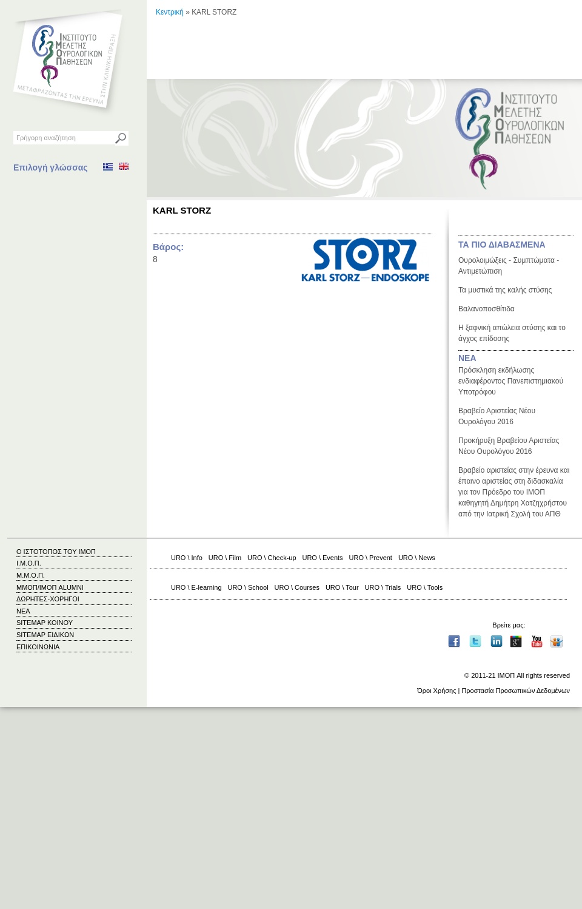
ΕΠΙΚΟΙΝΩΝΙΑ (37, 646)
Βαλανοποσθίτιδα (486, 309)
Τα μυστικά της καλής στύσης (505, 290)
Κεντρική (170, 12)
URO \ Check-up (271, 557)
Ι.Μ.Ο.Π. (28, 563)
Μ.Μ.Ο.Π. (30, 575)
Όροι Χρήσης (436, 690)
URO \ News (416, 557)
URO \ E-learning (196, 587)
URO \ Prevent (370, 557)
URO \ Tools (425, 587)
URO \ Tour (342, 587)
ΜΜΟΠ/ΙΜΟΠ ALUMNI (50, 587)
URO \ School (248, 587)
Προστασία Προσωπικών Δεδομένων (515, 690)
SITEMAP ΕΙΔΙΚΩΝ (45, 634)
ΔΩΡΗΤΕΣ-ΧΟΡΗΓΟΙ (47, 599)
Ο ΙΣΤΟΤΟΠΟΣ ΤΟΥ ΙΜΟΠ (56, 551)
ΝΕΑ (467, 358)
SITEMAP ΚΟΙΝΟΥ (44, 622)
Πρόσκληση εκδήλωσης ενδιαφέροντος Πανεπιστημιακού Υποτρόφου (510, 381)
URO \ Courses (297, 587)
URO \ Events (323, 557)
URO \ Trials (383, 587)
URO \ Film (225, 557)
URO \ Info (186, 557)
